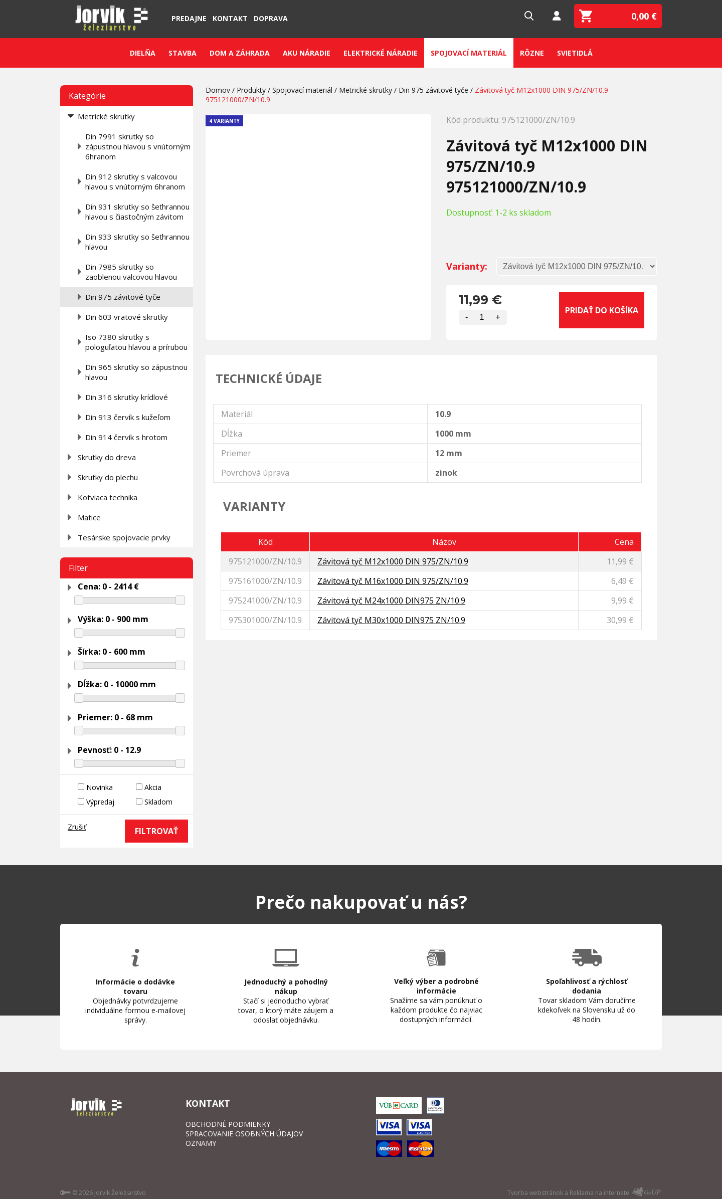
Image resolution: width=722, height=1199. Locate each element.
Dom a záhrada (240, 53)
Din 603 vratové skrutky (126, 317)
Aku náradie (306, 53)
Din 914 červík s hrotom (126, 437)
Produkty (251, 90)
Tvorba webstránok (535, 1192)
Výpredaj (100, 802)
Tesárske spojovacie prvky (124, 537)
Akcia (152, 787)
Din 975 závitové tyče (122, 297)
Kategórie (87, 95)
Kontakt (230, 18)
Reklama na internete (599, 1192)
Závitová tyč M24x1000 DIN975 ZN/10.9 (391, 600)
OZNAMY (201, 1143)
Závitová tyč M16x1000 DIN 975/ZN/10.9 (392, 580)
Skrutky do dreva (107, 457)
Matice (89, 517)
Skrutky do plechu (108, 477)
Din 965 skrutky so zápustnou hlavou (136, 372)
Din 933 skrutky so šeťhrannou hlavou (137, 242)
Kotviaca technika (107, 497)
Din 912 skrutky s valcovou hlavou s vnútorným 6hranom (135, 181)
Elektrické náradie (380, 53)
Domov (218, 90)
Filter (78, 567)
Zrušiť (77, 827)
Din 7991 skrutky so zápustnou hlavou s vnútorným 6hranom (138, 146)
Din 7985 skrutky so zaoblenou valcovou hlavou (131, 272)
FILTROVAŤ (156, 831)
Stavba (182, 53)
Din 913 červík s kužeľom (127, 417)
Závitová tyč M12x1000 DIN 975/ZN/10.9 (392, 561)
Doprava (271, 18)
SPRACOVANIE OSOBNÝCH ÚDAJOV (244, 1133)
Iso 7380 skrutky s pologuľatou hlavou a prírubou (136, 342)
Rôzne (532, 53)
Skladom (158, 802)
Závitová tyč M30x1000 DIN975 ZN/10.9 (391, 620)
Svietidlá (575, 53)
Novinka (99, 787)
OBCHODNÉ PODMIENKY (228, 1124)
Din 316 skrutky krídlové (126, 397)
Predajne (189, 18)
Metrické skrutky (106, 116)
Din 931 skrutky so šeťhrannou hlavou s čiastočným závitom (137, 212)
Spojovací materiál (469, 53)
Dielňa (142, 53)
